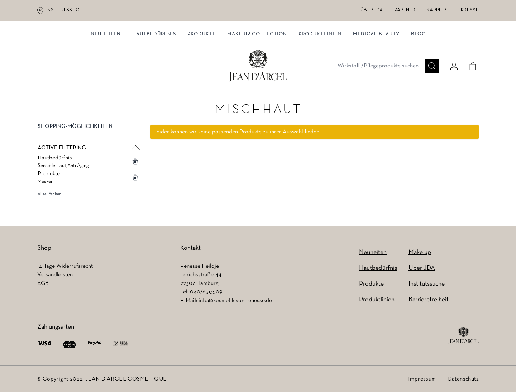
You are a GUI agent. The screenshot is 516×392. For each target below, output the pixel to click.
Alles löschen (49, 196)
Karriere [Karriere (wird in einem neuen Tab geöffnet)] (438, 10)
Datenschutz (463, 379)
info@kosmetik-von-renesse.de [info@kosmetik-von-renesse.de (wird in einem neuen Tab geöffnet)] (235, 300)
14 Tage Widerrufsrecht (65, 266)
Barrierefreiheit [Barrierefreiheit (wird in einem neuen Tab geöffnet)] (428, 300)
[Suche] (429, 45)
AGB (43, 283)
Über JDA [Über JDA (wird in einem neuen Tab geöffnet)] (371, 10)
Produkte (201, 74)
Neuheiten (106, 74)
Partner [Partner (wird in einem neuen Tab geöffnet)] (405, 10)
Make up (419, 252)
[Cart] (469, 45)
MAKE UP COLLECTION (257, 74)
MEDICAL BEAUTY (376, 74)
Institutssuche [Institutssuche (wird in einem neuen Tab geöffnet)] (66, 10)
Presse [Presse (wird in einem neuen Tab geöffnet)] (470, 10)
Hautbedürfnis (154, 74)
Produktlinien (319, 74)
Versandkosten (55, 274)
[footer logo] (463, 335)
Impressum (422, 379)
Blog (418, 74)
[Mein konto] (451, 45)
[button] (88, 134)
